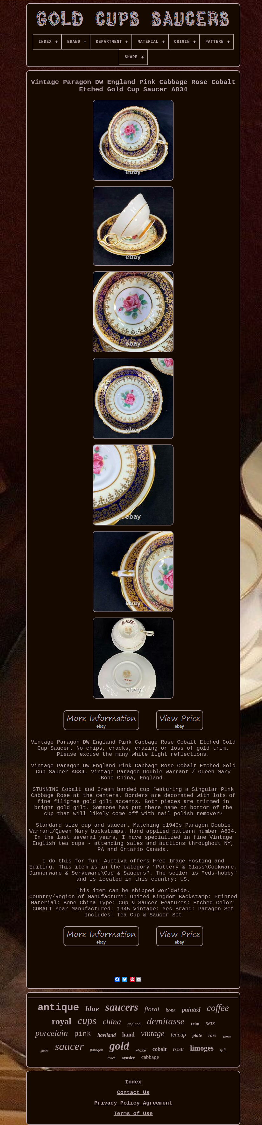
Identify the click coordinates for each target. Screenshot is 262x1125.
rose (178, 1048)
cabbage (150, 1057)
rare (212, 1035)
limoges (202, 1048)
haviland (106, 1035)
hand (128, 1034)
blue (92, 1009)
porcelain (51, 1033)
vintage (153, 1033)
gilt (223, 1049)
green (227, 1036)
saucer (69, 1046)
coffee (218, 1008)
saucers (121, 1007)
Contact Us (133, 1093)
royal (61, 1021)
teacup (178, 1034)
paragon (96, 1050)
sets (210, 1023)
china (112, 1021)
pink (82, 1034)
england (133, 1024)
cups (87, 1020)
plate (197, 1035)
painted (191, 1009)
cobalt (159, 1049)
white (141, 1050)
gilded (44, 1050)
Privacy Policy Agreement (133, 1103)
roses (112, 1058)
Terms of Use (133, 1114)
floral (152, 1009)
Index (133, 1082)
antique (58, 1007)
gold (119, 1046)
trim (195, 1024)
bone (170, 1010)
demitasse (166, 1021)
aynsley (128, 1057)
